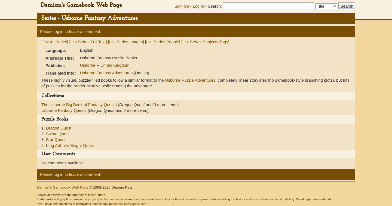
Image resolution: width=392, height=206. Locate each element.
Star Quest (56, 139)
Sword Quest (58, 133)
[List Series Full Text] (88, 41)
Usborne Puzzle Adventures (190, 80)
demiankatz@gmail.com (129, 203)
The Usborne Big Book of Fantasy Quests (79, 104)
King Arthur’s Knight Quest (70, 145)
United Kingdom (115, 65)
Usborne (88, 65)
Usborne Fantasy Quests (64, 110)
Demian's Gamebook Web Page (81, 5)
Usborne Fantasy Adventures (107, 72)
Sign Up (181, 6)
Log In (198, 6)
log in (58, 31)
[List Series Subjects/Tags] (205, 41)
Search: (215, 6)
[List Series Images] (126, 41)
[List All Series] (54, 41)
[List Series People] (162, 41)
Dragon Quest (58, 128)
